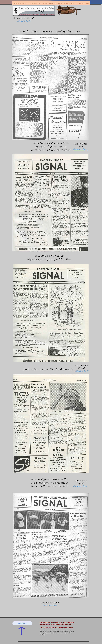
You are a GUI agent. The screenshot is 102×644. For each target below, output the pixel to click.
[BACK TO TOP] (22, 623)
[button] (19, 3)
